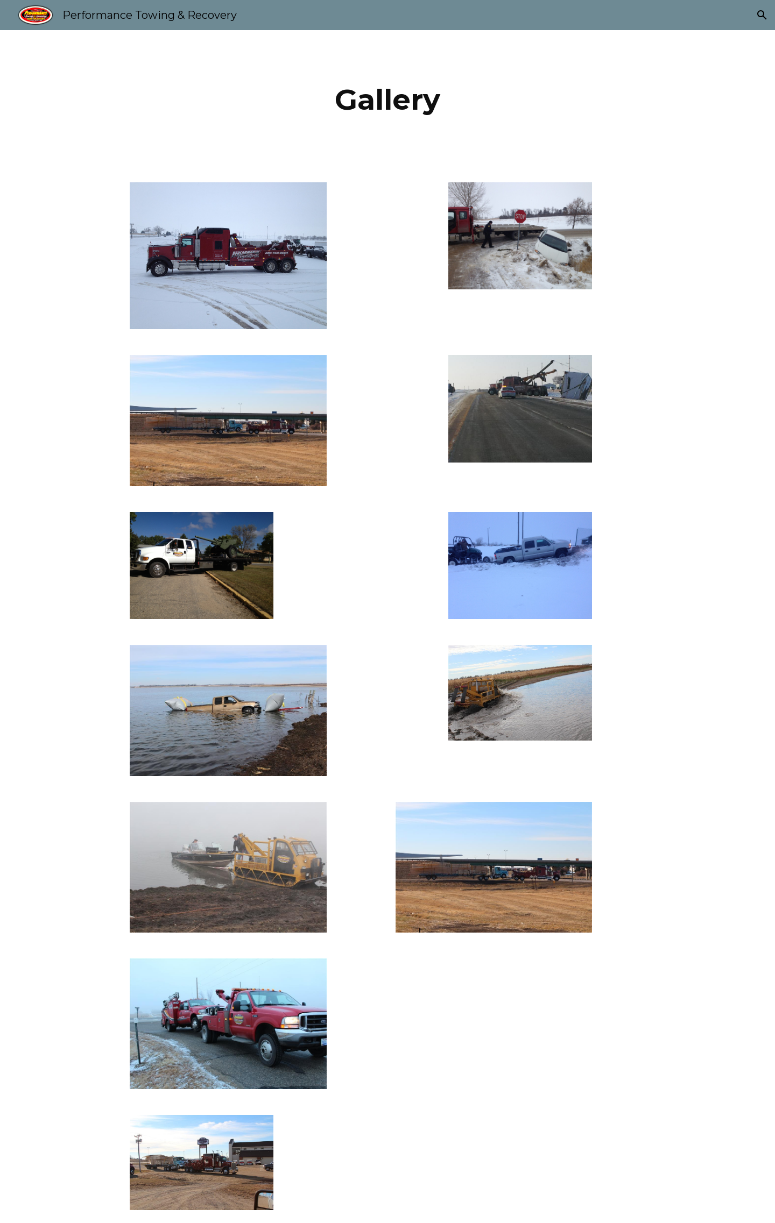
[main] (387, 99)
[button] (762, 15)
